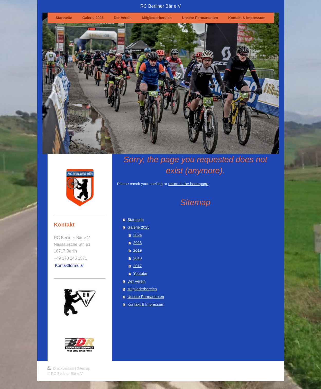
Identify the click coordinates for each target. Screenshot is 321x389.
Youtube (140, 273)
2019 (137, 250)
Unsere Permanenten (145, 296)
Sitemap (83, 368)
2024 (137, 235)
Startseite (135, 219)
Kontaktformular (69, 265)
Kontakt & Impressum (145, 304)
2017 (137, 266)
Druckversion (61, 368)
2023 (137, 242)
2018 (137, 258)
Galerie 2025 (138, 227)
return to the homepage (188, 184)
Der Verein (136, 281)
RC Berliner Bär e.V (160, 6)
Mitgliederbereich (142, 289)
